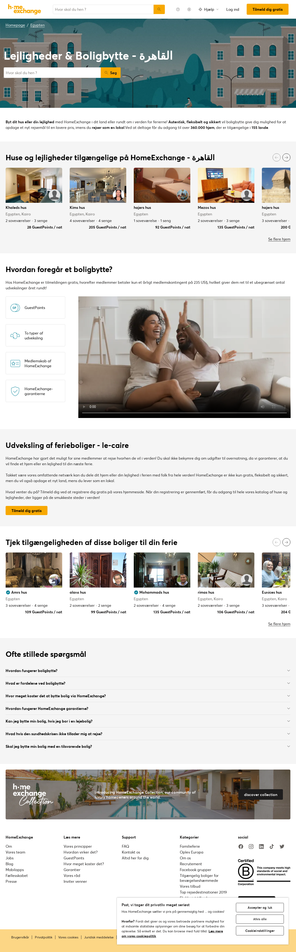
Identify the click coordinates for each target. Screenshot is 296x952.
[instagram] (251, 847)
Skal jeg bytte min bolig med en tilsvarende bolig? (148, 746)
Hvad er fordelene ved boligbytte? (148, 683)
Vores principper (78, 846)
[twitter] (282, 847)
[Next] (286, 157)
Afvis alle (260, 919)
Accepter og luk (260, 907)
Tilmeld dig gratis (268, 9)
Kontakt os (131, 852)
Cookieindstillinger (260, 930)
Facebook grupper (195, 869)
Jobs (10, 857)
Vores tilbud (190, 886)
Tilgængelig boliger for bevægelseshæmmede (199, 878)
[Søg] (159, 9)
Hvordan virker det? (80, 852)
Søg (111, 72)
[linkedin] (261, 847)
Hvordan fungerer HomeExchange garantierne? (148, 708)
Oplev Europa (191, 852)
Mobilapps (15, 869)
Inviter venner (75, 881)
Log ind (232, 9)
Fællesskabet (17, 875)
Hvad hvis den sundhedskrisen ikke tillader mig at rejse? (148, 733)
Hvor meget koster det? (84, 863)
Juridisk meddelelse (99, 937)
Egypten (37, 24)
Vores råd (72, 875)
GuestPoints (74, 857)
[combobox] (103, 9)
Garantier (72, 869)
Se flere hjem (279, 238)
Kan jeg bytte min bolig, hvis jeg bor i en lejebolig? (148, 721)
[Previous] (277, 157)
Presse (11, 881)
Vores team (15, 852)
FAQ (125, 846)
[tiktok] (271, 847)
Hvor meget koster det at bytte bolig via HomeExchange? (148, 695)
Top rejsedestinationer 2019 (203, 892)
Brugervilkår (20, 937)
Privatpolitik (43, 937)
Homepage (15, 24)
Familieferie (190, 846)
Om (9, 846)
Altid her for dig (135, 857)
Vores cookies (68, 937)
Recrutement (191, 863)
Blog (9, 863)
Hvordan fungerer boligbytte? (148, 670)
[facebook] (241, 847)
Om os (185, 857)
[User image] (54, 195)
